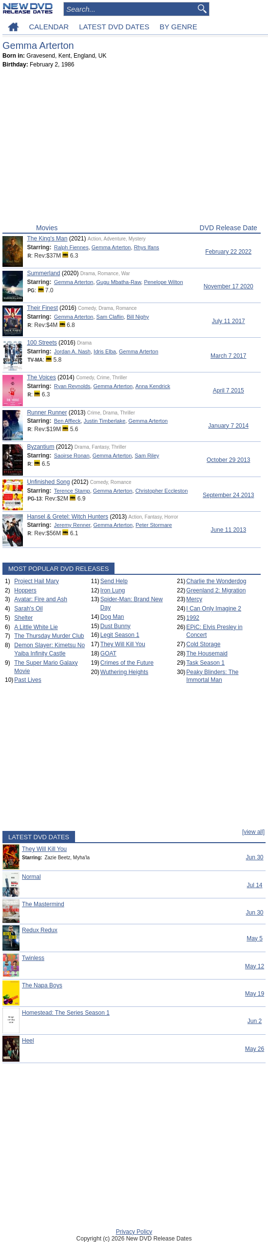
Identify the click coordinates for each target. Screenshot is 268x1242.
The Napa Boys (42, 985)
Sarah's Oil (28, 608)
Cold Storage (203, 644)
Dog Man (112, 616)
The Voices (41, 377)
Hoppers (25, 590)
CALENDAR (49, 26)
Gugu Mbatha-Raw (118, 282)
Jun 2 (255, 1021)
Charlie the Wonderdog (216, 581)
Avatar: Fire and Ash (40, 599)
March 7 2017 (228, 355)
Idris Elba (105, 351)
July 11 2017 (228, 321)
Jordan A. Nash (72, 351)
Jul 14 (254, 885)
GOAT (108, 653)
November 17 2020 (228, 286)
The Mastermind (43, 904)
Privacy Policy (134, 1231)
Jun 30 (254, 857)
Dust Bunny (115, 626)
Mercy (194, 599)
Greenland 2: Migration (216, 590)
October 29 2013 (228, 460)
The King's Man (47, 238)
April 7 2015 (228, 390)
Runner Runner (47, 412)
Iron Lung (112, 590)
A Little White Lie (35, 627)
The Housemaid (207, 653)
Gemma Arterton (111, 247)
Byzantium (40, 446)
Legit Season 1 (119, 635)
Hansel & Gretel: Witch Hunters (67, 516)
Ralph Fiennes (71, 247)
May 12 (254, 966)
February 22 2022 (228, 251)
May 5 (255, 938)
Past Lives (27, 679)
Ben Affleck (67, 421)
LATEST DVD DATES (114, 26)
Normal (31, 876)
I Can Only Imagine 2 (213, 608)
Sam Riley (146, 455)
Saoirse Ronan (72, 455)
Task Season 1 (205, 662)
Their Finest (42, 308)
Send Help (114, 581)
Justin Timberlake (105, 421)
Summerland (43, 273)
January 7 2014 (228, 425)
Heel (28, 1040)
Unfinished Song (48, 482)
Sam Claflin (110, 317)
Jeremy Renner (72, 525)
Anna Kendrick (153, 386)
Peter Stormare (153, 525)
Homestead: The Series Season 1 (66, 1012)
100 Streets (42, 342)
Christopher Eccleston (161, 491)
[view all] (253, 831)
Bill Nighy (138, 317)
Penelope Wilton (163, 282)
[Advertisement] (131, 148)
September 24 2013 (228, 495)
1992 (192, 617)
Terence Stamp (72, 491)
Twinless (33, 958)
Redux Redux (39, 930)
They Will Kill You (122, 644)
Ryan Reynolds (72, 386)
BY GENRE (178, 26)
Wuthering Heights (124, 672)
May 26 (254, 1049)
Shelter (23, 617)
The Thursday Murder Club (49, 635)
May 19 (254, 993)
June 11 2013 (228, 529)
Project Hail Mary (36, 581)
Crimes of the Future (126, 662)
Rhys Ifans (146, 247)
